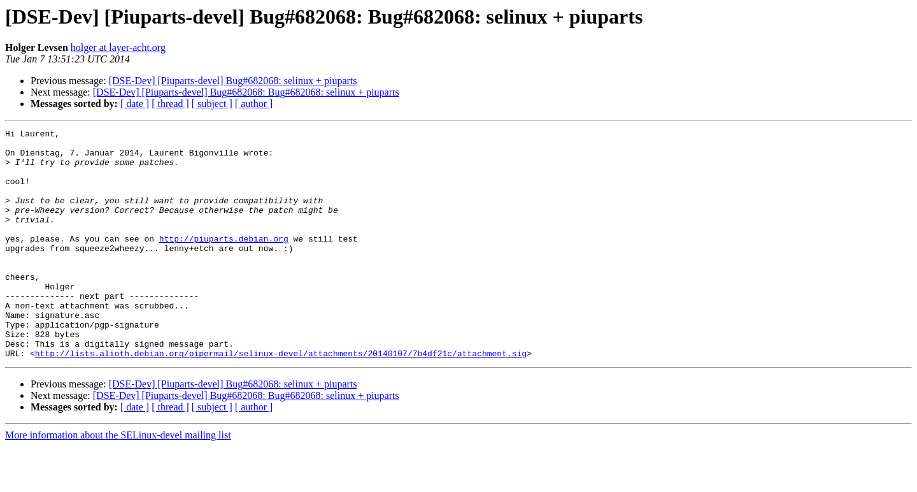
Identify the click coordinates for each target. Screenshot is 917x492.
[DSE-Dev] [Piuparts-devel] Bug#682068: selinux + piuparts (233, 80)
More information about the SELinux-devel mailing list (118, 480)
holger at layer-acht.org (118, 47)
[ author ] (254, 103)
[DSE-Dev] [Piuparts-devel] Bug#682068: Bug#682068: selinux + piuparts (246, 92)
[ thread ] (170, 103)
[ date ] (134, 103)
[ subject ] (212, 103)
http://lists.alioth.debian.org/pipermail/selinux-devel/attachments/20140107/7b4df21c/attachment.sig (281, 399)
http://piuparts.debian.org (223, 261)
